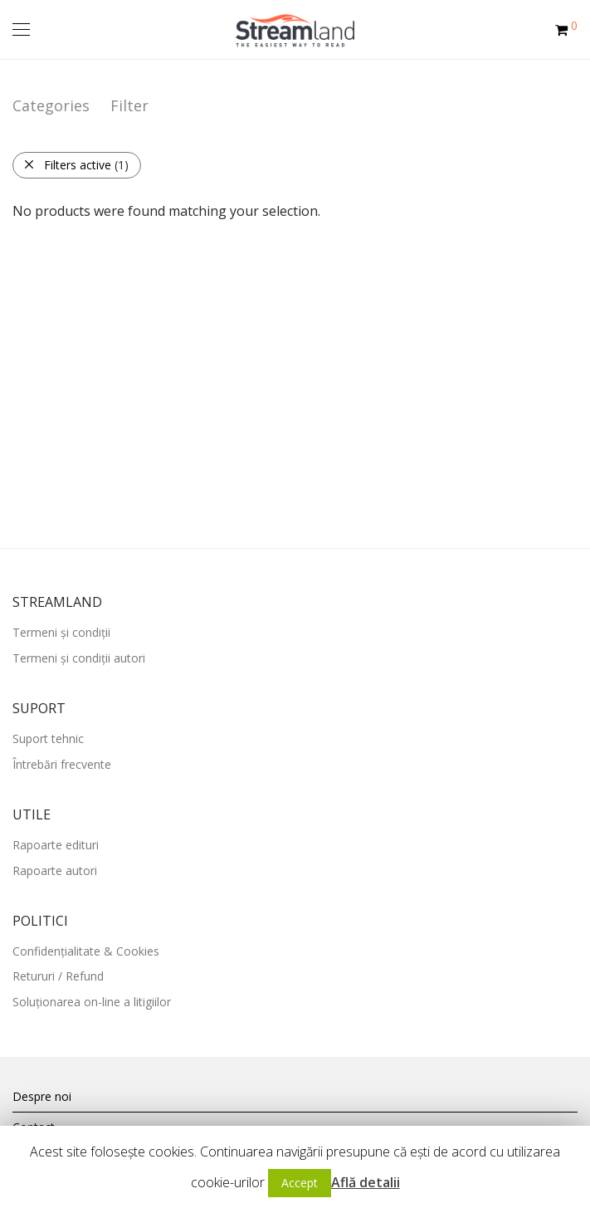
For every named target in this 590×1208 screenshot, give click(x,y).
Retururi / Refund (58, 976)
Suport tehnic (48, 738)
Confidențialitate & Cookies (85, 951)
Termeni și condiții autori (78, 658)
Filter (129, 105)
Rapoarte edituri (55, 845)
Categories (51, 105)
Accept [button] (299, 1183)
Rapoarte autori (54, 870)
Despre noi (41, 1096)
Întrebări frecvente (61, 764)
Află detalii (365, 1182)
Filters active (76, 165)
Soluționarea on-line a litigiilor (91, 1002)
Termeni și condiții (61, 632)
